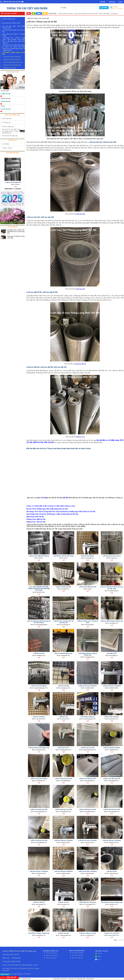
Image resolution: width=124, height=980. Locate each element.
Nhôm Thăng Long (6, 118)
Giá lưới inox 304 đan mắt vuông (67, 13)
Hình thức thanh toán (77, 955)
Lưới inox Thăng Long (7, 126)
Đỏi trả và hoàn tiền (77, 957)
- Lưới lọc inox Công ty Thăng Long (11, 59)
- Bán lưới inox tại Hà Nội (9, 67)
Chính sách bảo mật (51, 958)
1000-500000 (6, 144)
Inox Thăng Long (6, 122)
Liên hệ (120, 1)
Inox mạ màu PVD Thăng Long (9, 135)
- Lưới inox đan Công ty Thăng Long (11, 56)
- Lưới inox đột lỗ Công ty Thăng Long (12, 62)
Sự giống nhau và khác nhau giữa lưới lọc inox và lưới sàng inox (15, 231)
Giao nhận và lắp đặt (77, 953)
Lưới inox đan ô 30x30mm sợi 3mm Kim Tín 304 (88, 13)
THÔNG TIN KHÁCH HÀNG (76, 950)
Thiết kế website (26, 979)
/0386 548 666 (16, 1)
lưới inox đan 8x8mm (106, 13)
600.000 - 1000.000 (7, 148)
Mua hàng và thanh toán (52, 955)
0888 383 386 (7, 1)
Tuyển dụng (112, 1)
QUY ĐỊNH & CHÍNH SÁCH (50, 951)
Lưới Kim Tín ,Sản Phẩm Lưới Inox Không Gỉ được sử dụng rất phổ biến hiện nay (11, 131)
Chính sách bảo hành (51, 953)
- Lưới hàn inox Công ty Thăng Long (11, 65)
